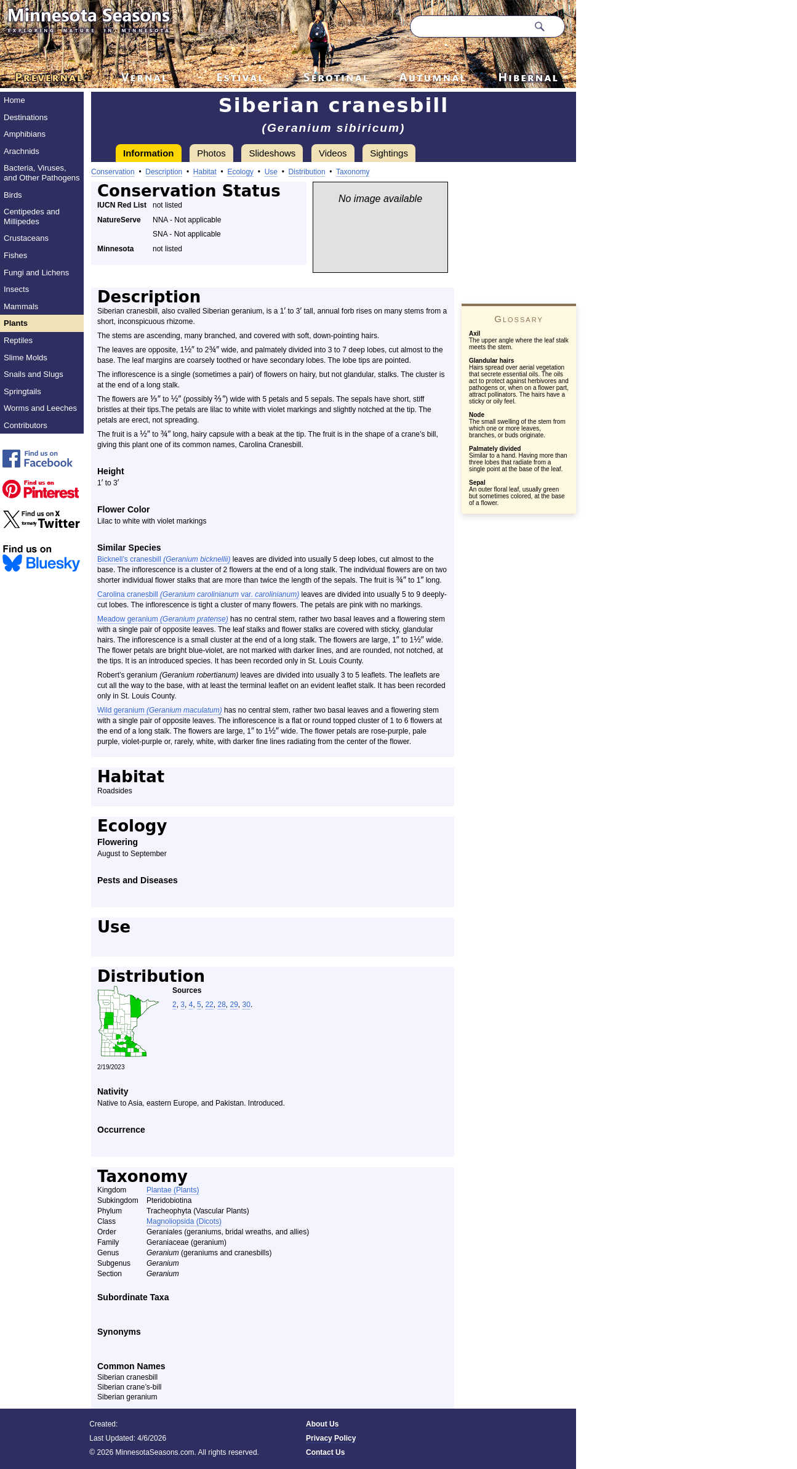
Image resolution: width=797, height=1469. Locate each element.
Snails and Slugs (33, 374)
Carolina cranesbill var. (198, 594)
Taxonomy (353, 172)
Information (148, 153)
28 (221, 1004)
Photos (211, 153)
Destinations (26, 117)
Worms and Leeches (40, 408)
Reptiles (18, 340)
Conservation (113, 172)
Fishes (15, 255)
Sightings (389, 153)
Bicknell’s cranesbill (164, 559)
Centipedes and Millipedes (32, 216)
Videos (333, 153)
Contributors (25, 425)
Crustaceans (26, 238)
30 (246, 1004)
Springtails (22, 391)
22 (209, 1004)
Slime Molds (25, 357)
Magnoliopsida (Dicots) (184, 1221)
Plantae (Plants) (172, 1190)
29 (234, 1004)
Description (163, 172)
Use (271, 172)
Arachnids (21, 151)
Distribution (307, 172)
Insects (16, 289)
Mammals (21, 306)
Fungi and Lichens (36, 272)
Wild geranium (159, 710)
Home (14, 100)
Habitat (205, 172)
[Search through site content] (469, 26)
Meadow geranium (162, 619)
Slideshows (272, 153)
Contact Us (325, 1452)
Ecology (240, 172)
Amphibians (25, 134)
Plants (16, 323)
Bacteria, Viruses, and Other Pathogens (42, 172)
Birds (13, 195)
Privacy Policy (331, 1438)
